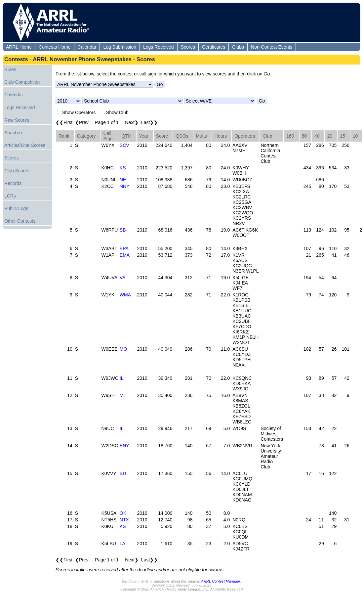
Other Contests (19, 221)
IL (122, 378)
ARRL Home (19, 47)
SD (123, 473)
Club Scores (16, 170)
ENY (124, 445)
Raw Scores (16, 120)
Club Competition (22, 82)
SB (123, 230)
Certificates (213, 47)
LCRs (10, 195)
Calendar (87, 47)
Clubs (238, 47)
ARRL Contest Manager (220, 581)
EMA (125, 255)
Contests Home (54, 47)
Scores (188, 47)
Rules (10, 69)
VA (123, 277)
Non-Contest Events (271, 47)
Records (12, 183)
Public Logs (16, 208)
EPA (124, 248)
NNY (125, 186)
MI (122, 395)
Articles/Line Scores (24, 145)
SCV (124, 145)
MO (123, 349)
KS (123, 167)
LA (122, 543)
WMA (125, 294)
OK (123, 513)
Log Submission (119, 47)
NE (123, 179)
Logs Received (158, 47)
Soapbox (13, 132)
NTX (124, 519)
